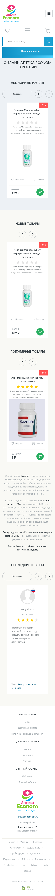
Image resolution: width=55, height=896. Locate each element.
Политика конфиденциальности (27, 733)
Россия (11, 842)
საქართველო (17, 853)
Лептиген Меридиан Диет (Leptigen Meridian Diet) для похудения (27, 113)
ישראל (23, 865)
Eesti (45, 865)
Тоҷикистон (41, 859)
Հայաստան (33, 847)
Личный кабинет (27, 782)
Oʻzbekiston (8, 865)
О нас (27, 721)
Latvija (34, 865)
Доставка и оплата (27, 727)
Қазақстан (35, 853)
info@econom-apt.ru (27, 816)
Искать (48, 41)
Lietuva (27, 870)
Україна (24, 842)
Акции (27, 749)
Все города (27, 755)
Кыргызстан (9, 859)
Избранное (27, 776)
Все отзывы (17, 576)
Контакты (28, 761)
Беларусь (37, 842)
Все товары (17, 94)
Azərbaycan (15, 847)
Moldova (25, 859)
